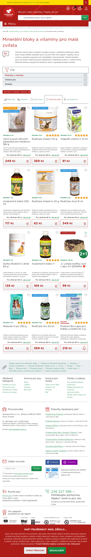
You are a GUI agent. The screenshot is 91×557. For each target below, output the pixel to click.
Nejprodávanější (55, 99)
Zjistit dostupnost (84, 348)
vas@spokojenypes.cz (17, 429)
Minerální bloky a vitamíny (55, 31)
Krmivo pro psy (9, 387)
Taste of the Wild (52, 385)
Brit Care (27, 390)
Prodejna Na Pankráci (54, 414)
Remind (68, 8)
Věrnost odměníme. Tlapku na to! (41, 366)
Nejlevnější (11, 99)
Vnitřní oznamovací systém (55, 371)
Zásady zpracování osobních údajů (23, 363)
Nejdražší (24, 99)
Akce (78, 366)
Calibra (27, 385)
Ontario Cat (50, 387)
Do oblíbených (28, 108)
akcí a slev (33, 2)
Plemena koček (36, 368)
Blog (11, 368)
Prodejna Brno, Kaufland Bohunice (59, 439)
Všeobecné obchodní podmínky (53, 363)
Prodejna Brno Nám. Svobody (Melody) (62, 432)
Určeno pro (10, 80)
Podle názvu (38, 99)
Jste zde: (6, 31)
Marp (26, 382)
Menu (12, 24)
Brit (47, 392)
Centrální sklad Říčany (54, 446)
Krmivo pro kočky (10, 392)
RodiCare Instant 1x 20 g (45, 201)
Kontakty (73, 363)
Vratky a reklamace (17, 366)
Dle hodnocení (72, 99)
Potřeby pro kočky (10, 390)
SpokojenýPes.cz (9, 13)
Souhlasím (57, 551)
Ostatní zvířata (28, 31)
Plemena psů (21, 368)
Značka (8, 84)
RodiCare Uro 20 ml (43, 326)
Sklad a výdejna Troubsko (56, 451)
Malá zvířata (40, 31)
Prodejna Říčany (52, 426)
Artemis (27, 387)
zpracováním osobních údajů (23, 473)
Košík (80, 8)
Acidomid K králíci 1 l (43, 264)
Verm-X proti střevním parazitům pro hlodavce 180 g (16, 142)
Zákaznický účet (86, 8)
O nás (61, 366)
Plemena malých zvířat (55, 368)
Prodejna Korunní (53, 421)
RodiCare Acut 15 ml (71, 201)
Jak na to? (27, 155)
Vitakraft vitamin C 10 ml (74, 139)
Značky (70, 366)
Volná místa (72, 368)
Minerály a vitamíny (14, 75)
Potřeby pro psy (9, 385)
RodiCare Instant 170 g (44, 139)
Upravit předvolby (35, 550)
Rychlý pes (7, 496)
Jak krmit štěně (73, 392)
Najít (85, 18)
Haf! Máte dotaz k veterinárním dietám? (25, 371)
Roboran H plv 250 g (15, 326)
